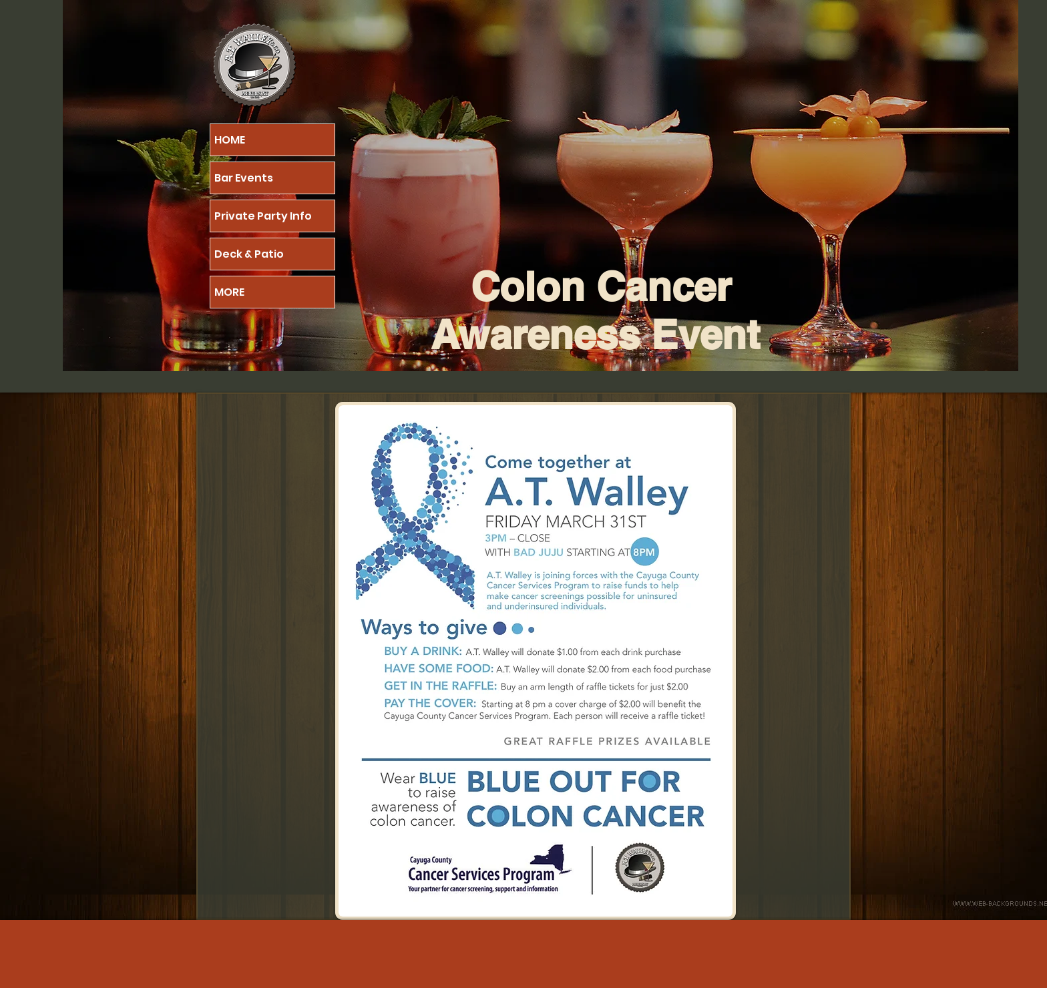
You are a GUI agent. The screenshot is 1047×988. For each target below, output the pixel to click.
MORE (229, 292)
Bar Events (243, 178)
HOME (229, 140)
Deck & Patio (249, 254)
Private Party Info (263, 216)
